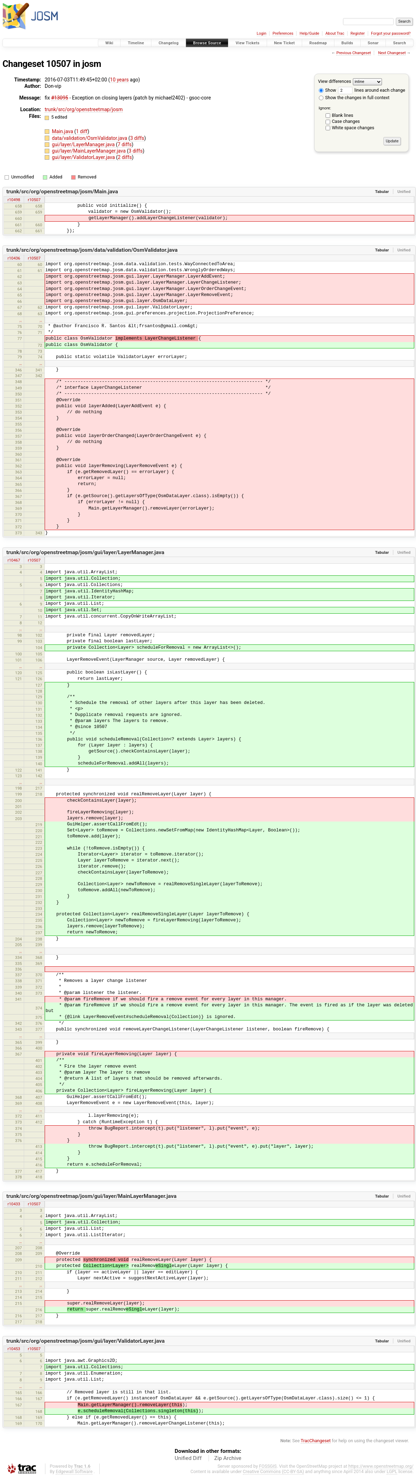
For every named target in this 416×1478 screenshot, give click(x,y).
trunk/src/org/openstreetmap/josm (84, 109)
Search (399, 43)
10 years (119, 80)
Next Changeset (392, 53)
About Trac (335, 33)
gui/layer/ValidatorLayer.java (84, 157)
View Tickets (247, 43)
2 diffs (125, 157)
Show (327, 90)
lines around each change (371, 90)
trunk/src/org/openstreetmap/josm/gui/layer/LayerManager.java (85, 552)
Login (261, 33)
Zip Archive (227, 1458)
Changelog (168, 43)
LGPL (392, 1471)
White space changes (353, 127)
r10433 (13, 1203)
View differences (334, 81)
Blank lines (342, 115)
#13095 (59, 98)
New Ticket (284, 43)
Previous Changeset (353, 53)
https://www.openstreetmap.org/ (381, 1466)
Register (357, 33)
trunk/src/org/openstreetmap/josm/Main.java (62, 191)
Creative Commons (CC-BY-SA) (273, 1471)
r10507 (34, 199)
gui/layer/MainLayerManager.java (89, 151)
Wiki (109, 43)
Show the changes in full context (354, 97)
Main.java (63, 131)
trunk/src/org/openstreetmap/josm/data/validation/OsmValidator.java (92, 250)
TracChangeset (316, 1440)
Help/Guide (309, 33)
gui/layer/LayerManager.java (84, 144)
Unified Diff (188, 1458)
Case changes (346, 121)
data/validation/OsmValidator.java (90, 138)
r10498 (13, 199)
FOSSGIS (268, 1466)
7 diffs (125, 144)
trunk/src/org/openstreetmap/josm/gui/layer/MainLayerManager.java (91, 1196)
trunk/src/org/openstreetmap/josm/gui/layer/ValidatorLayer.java (85, 1341)
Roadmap (318, 43)
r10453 (13, 1348)
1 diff (82, 131)
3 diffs (137, 138)
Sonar (373, 43)
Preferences (282, 33)
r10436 (13, 258)
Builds (347, 43)
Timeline (136, 43)
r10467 (13, 560)
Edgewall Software (74, 1471)
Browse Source (207, 43)
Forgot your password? (391, 33)
